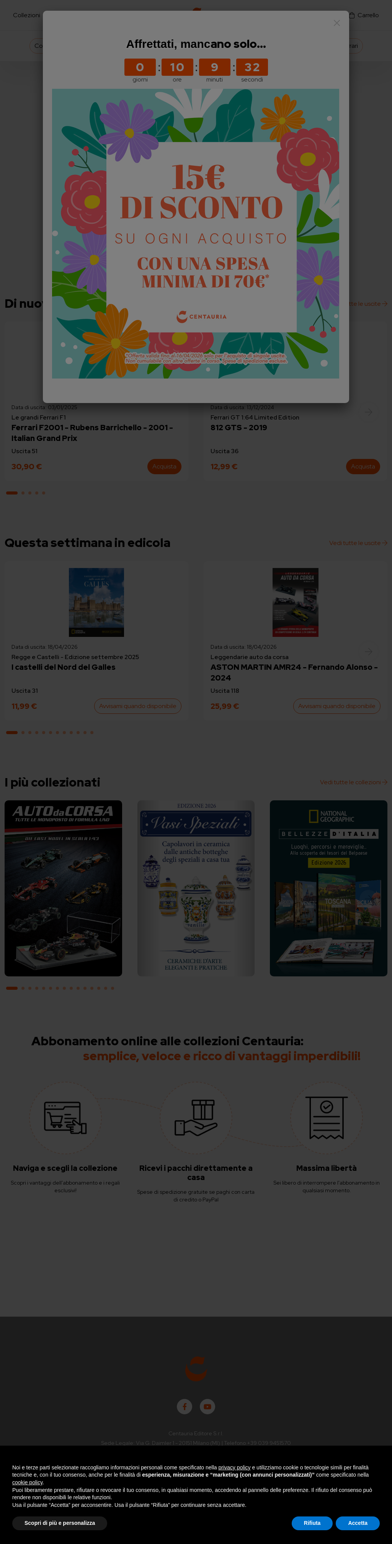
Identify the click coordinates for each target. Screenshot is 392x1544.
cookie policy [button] (27, 1482)
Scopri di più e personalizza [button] (59, 1523)
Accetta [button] (358, 1523)
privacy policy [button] (235, 1467)
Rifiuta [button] (312, 1523)
